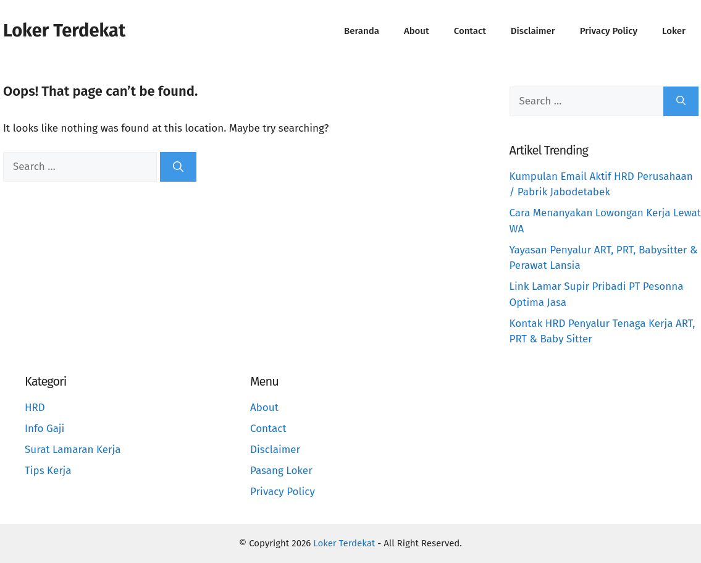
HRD (35, 407)
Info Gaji (44, 428)
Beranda (361, 30)
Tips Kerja (48, 470)
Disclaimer (533, 30)
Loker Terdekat (64, 30)
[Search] (178, 167)
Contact (470, 30)
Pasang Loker (281, 470)
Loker (674, 30)
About (416, 30)
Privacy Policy (608, 30)
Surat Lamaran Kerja (73, 449)
